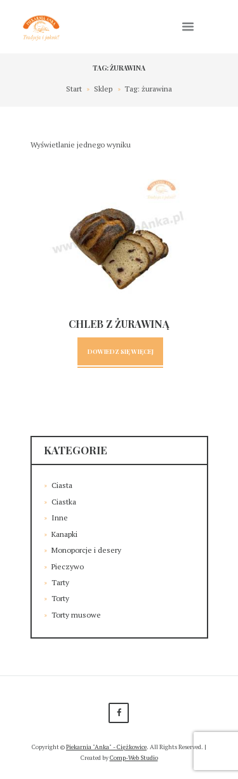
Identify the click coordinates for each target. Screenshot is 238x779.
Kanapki (64, 534)
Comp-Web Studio (134, 758)
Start (74, 88)
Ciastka (63, 501)
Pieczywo (67, 566)
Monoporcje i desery (86, 550)
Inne (59, 517)
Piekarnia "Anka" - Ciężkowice (106, 747)
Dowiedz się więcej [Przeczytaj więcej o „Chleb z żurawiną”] (121, 351)
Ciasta (61, 485)
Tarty (60, 582)
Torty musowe (76, 615)
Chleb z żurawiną (119, 323)
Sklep (103, 88)
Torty (60, 598)
